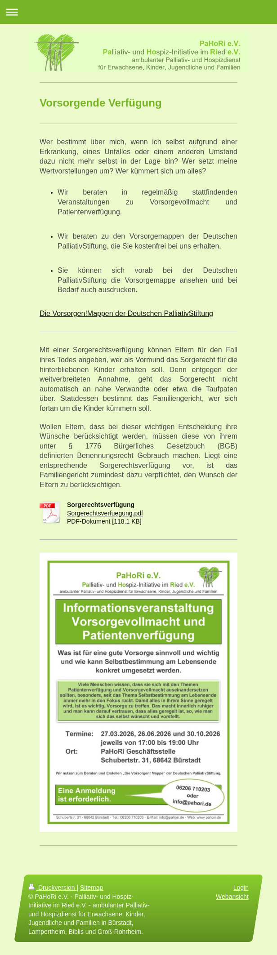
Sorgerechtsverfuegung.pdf (105, 513)
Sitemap (91, 887)
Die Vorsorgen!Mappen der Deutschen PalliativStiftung (126, 313)
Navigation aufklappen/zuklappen (138, 12)
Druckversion (52, 887)
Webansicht (232, 896)
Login (241, 887)
